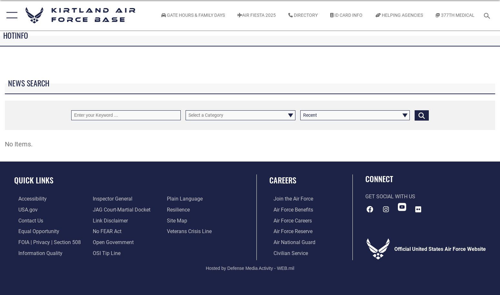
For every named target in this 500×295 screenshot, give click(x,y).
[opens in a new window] (28, 199)
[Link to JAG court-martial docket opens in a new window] (120, 210)
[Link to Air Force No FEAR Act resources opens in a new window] (105, 231)
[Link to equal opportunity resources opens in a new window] (34, 231)
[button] (10, 15)
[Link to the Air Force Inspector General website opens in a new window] (111, 199)
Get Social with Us (390, 196)
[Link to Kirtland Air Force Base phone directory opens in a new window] (303, 15)
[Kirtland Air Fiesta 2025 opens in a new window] (256, 15)
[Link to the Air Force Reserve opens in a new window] (288, 231)
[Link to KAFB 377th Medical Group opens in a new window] (455, 15)
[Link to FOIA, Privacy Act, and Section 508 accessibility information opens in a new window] (45, 242)
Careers (282, 180)
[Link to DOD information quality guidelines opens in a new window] (36, 253)
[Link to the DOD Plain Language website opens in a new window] (186, 199)
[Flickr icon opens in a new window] (418, 209)
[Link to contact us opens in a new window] (26, 220)
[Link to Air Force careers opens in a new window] (288, 220)
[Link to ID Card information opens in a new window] (346, 15)
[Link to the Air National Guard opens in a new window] (290, 242)
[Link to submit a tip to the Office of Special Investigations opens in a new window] (105, 253)
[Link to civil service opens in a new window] (286, 253)
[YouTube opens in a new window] (402, 207)
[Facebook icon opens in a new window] (370, 209)
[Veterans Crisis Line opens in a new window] (190, 231)
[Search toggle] (488, 15)
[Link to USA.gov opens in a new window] (24, 210)
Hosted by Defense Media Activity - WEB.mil (250, 267)
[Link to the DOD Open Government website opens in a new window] (111, 242)
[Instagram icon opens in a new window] (386, 209)
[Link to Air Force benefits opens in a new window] (289, 210)
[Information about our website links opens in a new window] (109, 220)
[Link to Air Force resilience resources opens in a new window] (179, 210)
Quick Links (33, 180)
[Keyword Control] (126, 115)
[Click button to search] (422, 115)
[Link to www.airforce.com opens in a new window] (289, 199)
